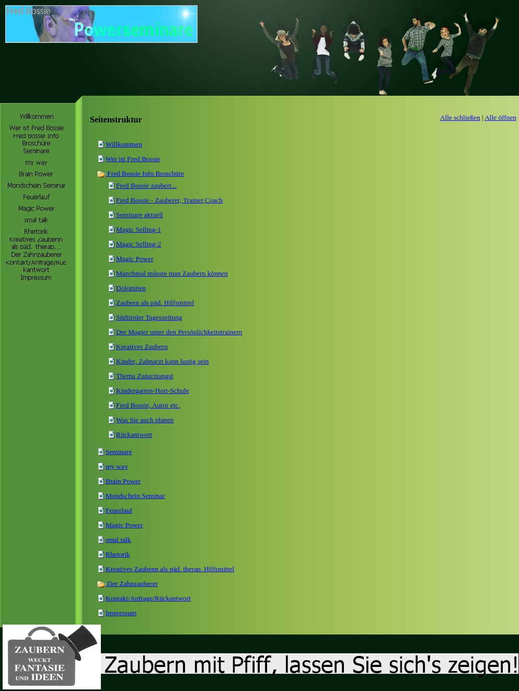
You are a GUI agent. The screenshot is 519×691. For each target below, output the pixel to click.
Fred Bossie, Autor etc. (148, 405)
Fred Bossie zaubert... (146, 185)
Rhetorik (118, 554)
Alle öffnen (500, 117)
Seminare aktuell (139, 215)
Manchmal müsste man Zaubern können (172, 273)
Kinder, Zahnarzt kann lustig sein (162, 361)
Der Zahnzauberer (127, 583)
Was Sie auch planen (145, 420)
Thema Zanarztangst (144, 376)
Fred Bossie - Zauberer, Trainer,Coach (169, 200)
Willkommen (124, 144)
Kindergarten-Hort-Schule (152, 390)
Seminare (119, 452)
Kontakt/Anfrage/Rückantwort (148, 598)
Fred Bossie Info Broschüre (140, 173)
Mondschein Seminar (135, 496)
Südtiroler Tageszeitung (149, 317)
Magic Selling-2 (138, 244)
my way (117, 466)
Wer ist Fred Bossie (133, 159)
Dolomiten (131, 288)
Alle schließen (460, 117)
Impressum (121, 613)
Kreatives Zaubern (142, 346)
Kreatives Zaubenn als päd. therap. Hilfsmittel (170, 569)
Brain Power (123, 481)
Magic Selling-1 (138, 229)
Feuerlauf (119, 510)
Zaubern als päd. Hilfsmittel (155, 303)
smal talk (118, 539)
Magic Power (134, 259)
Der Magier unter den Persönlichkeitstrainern (179, 332)
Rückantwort (134, 434)
